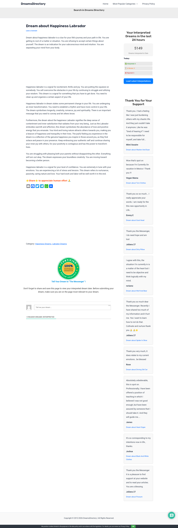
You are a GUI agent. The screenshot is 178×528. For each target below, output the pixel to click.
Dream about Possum (135, 501)
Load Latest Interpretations (138, 81)
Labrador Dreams (61, 244)
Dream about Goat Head (136, 224)
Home (106, 4)
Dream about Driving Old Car (137, 373)
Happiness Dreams (43, 244)
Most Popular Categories (126, 4)
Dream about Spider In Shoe (137, 344)
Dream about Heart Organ (136, 431)
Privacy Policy (148, 4)
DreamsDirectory (33, 4)
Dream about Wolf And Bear (137, 294)
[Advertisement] (68, 68)
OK (133, 526)
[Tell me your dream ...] (72, 307)
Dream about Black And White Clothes (138, 462)
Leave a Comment (32, 31)
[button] (137, 4)
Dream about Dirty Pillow (136, 253)
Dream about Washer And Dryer (136, 151)
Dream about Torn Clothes (136, 186)
